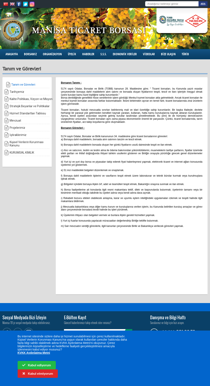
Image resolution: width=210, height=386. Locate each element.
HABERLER (88, 54)
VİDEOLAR (149, 54)
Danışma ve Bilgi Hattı (168, 317)
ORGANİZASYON (52, 54)
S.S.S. (103, 54)
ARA (203, 3)
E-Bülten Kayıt (75, 317)
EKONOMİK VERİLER (125, 54)
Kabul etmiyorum (37, 373)
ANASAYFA (12, 54)
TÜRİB (185, 54)
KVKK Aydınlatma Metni (34, 352)
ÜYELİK (72, 54)
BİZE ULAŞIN (168, 54)
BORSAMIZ (30, 54)
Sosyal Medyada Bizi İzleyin (24, 317)
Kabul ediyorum (36, 365)
